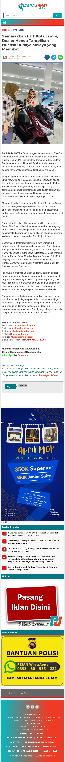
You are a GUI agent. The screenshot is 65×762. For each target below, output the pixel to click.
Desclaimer (13, 751)
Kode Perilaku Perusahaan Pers (22, 747)
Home (5, 29)
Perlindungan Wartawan (19, 738)
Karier (46, 751)
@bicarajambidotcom (23, 325)
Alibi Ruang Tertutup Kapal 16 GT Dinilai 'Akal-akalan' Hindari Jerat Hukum (33, 542)
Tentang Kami (26, 733)
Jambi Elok (17, 29)
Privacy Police (30, 751)
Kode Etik (15, 742)
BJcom (31, 756)
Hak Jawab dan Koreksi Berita (39, 742)
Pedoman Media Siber (47, 738)
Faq (55, 751)
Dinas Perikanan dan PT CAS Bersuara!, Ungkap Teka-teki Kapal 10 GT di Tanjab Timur (33, 534)
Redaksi (41, 733)
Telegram (23, 355)
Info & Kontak (50, 747)
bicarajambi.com (49, 375)
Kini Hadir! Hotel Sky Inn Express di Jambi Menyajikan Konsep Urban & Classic (33, 550)
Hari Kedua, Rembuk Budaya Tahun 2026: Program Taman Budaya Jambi (32, 568)
